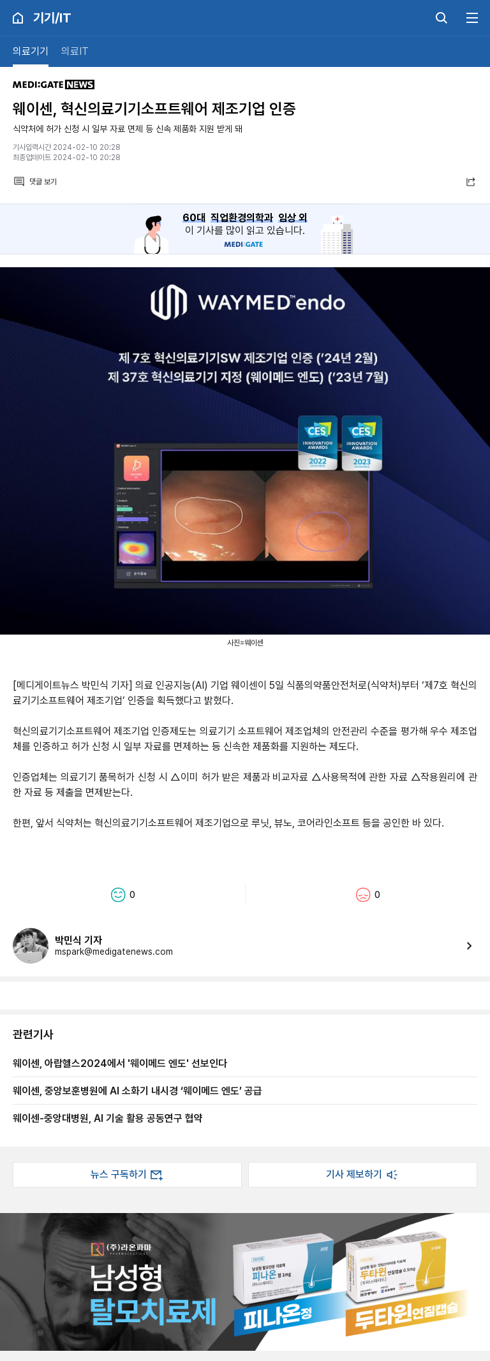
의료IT (75, 51)
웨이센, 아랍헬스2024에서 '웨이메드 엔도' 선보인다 (120, 1063)
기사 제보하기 (363, 1174)
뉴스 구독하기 (128, 1174)
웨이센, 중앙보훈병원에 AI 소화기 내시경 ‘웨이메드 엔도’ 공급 (137, 1090)
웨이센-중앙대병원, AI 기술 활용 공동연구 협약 (108, 1118)
